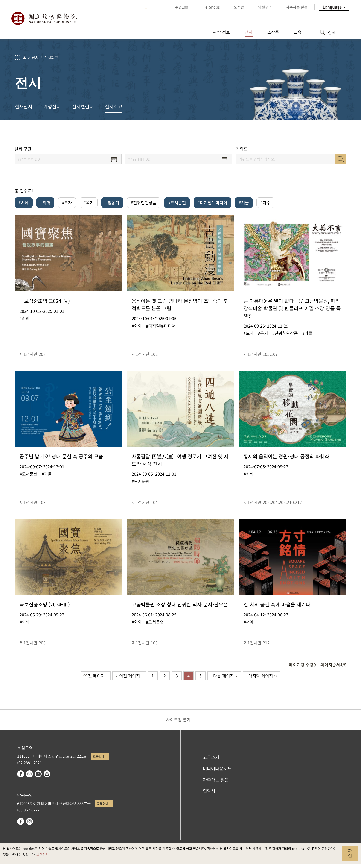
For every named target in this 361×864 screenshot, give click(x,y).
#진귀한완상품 (144, 202)
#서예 (24, 202)
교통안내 (99, 756)
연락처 (209, 791)
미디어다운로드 (217, 768)
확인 (350, 853)
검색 (340, 159)
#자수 (265, 202)
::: (145, 7)
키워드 (241, 149)
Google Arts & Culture (47, 773)
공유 (296, 133)
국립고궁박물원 (43, 18)
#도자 (67, 202)
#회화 (45, 202)
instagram (29, 773)
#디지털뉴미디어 (212, 202)
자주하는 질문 (216, 779)
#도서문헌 (177, 202)
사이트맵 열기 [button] (178, 720)
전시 (35, 57)
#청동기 (112, 202)
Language (332, 7)
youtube (38, 773)
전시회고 (51, 57)
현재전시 (23, 106)
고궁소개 (211, 757)
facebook (20, 773)
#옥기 (89, 202)
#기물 (244, 202)
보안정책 (42, 854)
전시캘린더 (83, 106)
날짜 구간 (23, 149)
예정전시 (52, 106)
